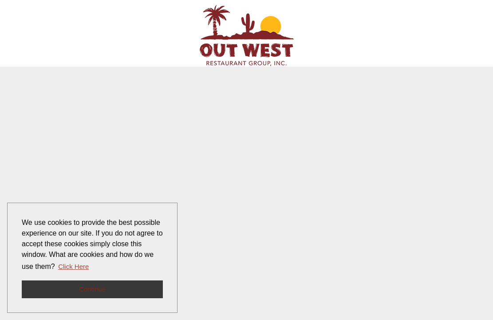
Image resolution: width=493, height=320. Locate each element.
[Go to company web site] (247, 35)
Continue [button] (92, 289)
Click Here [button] (73, 266)
